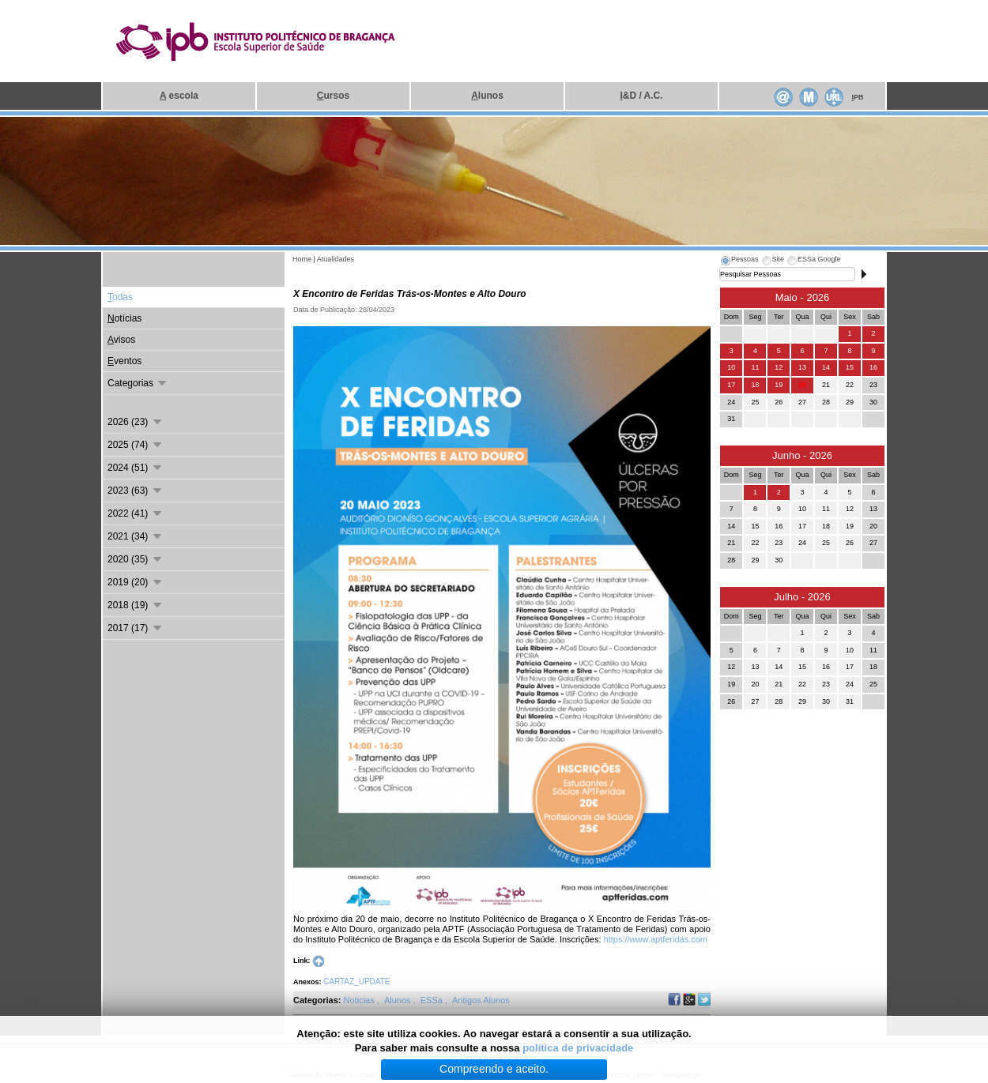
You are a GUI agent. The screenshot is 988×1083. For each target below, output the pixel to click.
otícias (124, 318)
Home (301, 259)
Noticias (360, 1000)
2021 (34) (135, 536)
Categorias (137, 383)
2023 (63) (135, 490)
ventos (124, 361)
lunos (487, 95)
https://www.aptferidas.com (655, 939)
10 (731, 367)
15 (850, 367)
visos (121, 339)
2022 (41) (135, 513)
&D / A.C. (641, 95)
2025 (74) (135, 444)
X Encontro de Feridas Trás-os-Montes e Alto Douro (409, 293)
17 (731, 385)
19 (778, 385)
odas (120, 297)
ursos (333, 95)
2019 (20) (135, 582)
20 (802, 385)
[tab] (739, 261)
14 (826, 367)
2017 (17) (135, 628)
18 (755, 385)
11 (755, 367)
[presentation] (739, 261)
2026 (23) (135, 422)
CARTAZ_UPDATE (356, 981)
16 (873, 367)
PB (857, 97)
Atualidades (335, 259)
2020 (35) (135, 559)
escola (179, 95)
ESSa (432, 1000)
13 (802, 367)
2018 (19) (135, 605)
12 (778, 367)
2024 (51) (135, 467)
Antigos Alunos (481, 1000)
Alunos (398, 1000)
